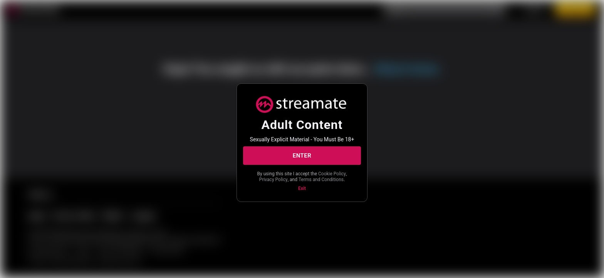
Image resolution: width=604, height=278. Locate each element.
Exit (302, 188)
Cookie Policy (332, 173)
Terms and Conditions (321, 179)
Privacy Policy (273, 179)
